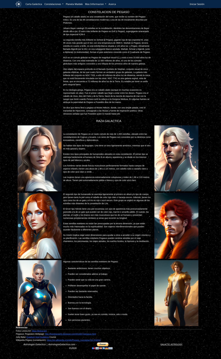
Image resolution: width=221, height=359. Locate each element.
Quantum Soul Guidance (37, 337)
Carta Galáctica (34, 4)
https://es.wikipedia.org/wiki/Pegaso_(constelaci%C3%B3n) (74, 340)
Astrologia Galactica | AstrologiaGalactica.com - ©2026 (50, 346)
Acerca (112, 4)
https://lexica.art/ (39, 331)
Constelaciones (53, 4)
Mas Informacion (94, 4)
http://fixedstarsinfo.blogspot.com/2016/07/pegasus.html (70, 334)
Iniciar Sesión (197, 4)
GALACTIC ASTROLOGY (171, 344)
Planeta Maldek (74, 4)
